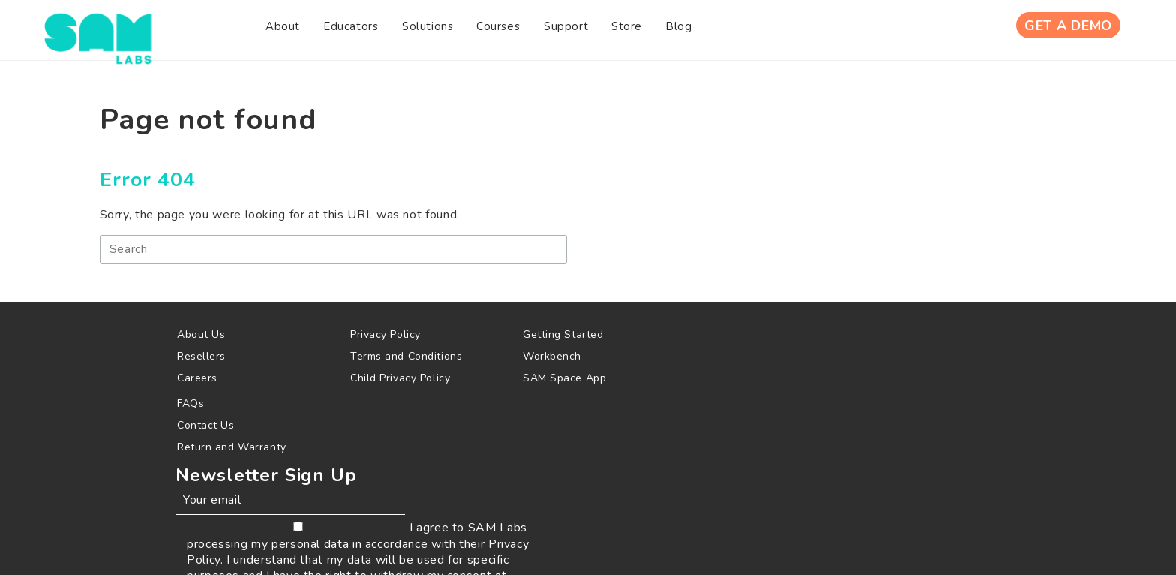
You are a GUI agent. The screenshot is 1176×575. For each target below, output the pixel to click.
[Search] (341, 254)
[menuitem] (215, 29)
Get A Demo (1067, 29)
